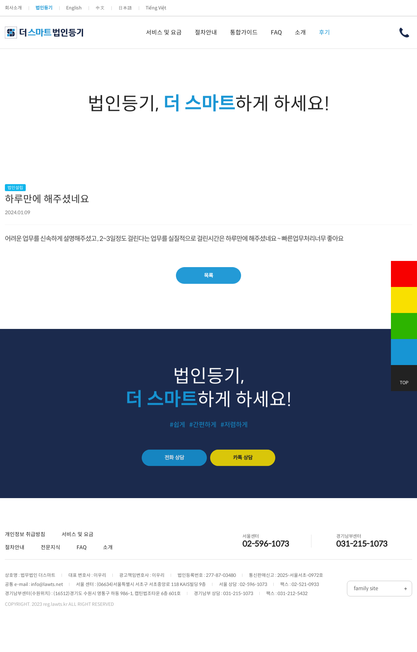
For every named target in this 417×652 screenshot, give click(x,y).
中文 (100, 8)
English (74, 8)
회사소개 (13, 8)
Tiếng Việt (156, 8)
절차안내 (14, 561)
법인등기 (44, 8)
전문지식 (50, 561)
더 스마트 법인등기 (44, 32)
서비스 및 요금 (77, 548)
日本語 (125, 8)
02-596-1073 (265, 558)
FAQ (82, 561)
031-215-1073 (361, 558)
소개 (108, 561)
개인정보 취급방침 (25, 548)
